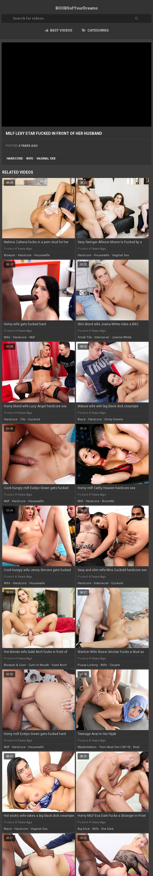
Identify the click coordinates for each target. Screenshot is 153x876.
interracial (101, 337)
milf (32, 337)
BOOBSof (77, 8)
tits (22, 419)
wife (29, 158)
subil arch (59, 665)
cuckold (34, 419)
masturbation (87, 747)
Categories (95, 30)
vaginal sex (46, 158)
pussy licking (88, 665)
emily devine (114, 419)
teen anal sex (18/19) (114, 747)
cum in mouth (39, 665)
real (136, 747)
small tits (85, 337)
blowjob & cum (15, 665)
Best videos (58, 30)
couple (115, 665)
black (81, 419)
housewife (42, 255)
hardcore (15, 158)
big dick (84, 829)
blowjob (9, 255)
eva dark (108, 829)
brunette (108, 501)
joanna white (121, 337)
